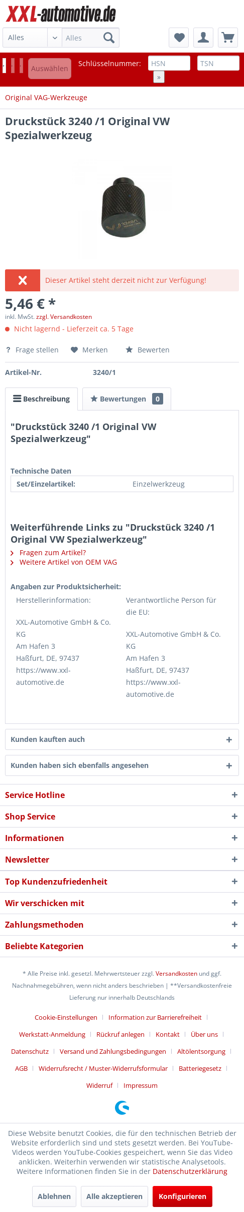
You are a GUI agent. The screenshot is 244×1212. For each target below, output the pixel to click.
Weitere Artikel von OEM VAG (64, 562)
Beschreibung (41, 398)
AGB (21, 1068)
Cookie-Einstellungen (66, 1017)
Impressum (141, 1085)
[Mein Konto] (203, 38)
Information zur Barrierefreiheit (155, 1017)
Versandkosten (176, 973)
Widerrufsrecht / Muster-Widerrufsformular (103, 1068)
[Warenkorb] (228, 38)
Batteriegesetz (200, 1068)
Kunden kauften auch (48, 739)
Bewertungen (126, 399)
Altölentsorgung (201, 1051)
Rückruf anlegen (120, 1034)
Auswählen (49, 68)
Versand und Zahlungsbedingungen (113, 1051)
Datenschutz (30, 1051)
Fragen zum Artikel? (48, 552)
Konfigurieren (182, 1196)
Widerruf (99, 1085)
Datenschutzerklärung (190, 1171)
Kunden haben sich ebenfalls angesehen (80, 765)
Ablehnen (54, 1196)
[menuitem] (61, 38)
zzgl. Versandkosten (64, 316)
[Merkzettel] (179, 38)
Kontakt (168, 1034)
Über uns (204, 1034)
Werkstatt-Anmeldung (52, 1034)
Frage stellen (33, 349)
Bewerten (148, 349)
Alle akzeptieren (114, 1196)
